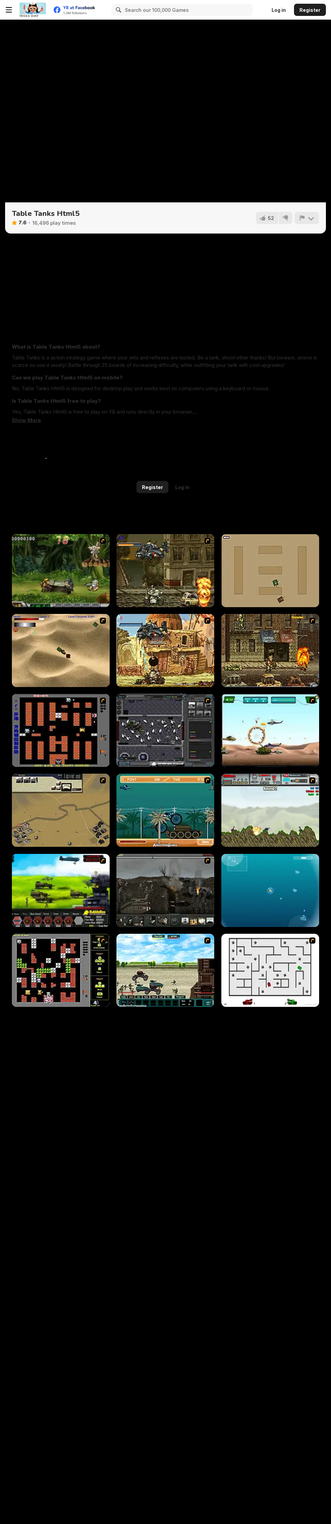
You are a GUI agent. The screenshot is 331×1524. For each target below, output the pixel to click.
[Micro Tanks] (270, 570)
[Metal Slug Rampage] (165, 570)
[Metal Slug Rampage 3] (270, 650)
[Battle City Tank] (61, 970)
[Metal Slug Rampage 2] (165, 650)
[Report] (307, 218)
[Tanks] (61, 650)
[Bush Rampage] (165, 810)
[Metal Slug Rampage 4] (61, 570)
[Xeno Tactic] (165, 730)
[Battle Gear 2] (61, 890)
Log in (279, 10)
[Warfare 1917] (165, 890)
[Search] (117, 10)
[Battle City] (61, 730)
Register (309, 10)
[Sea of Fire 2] (61, 810)
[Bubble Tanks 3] (270, 890)
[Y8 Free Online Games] (32, 9)
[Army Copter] (270, 730)
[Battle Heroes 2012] (165, 970)
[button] (26, 420)
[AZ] (270, 970)
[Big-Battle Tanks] (270, 810)
